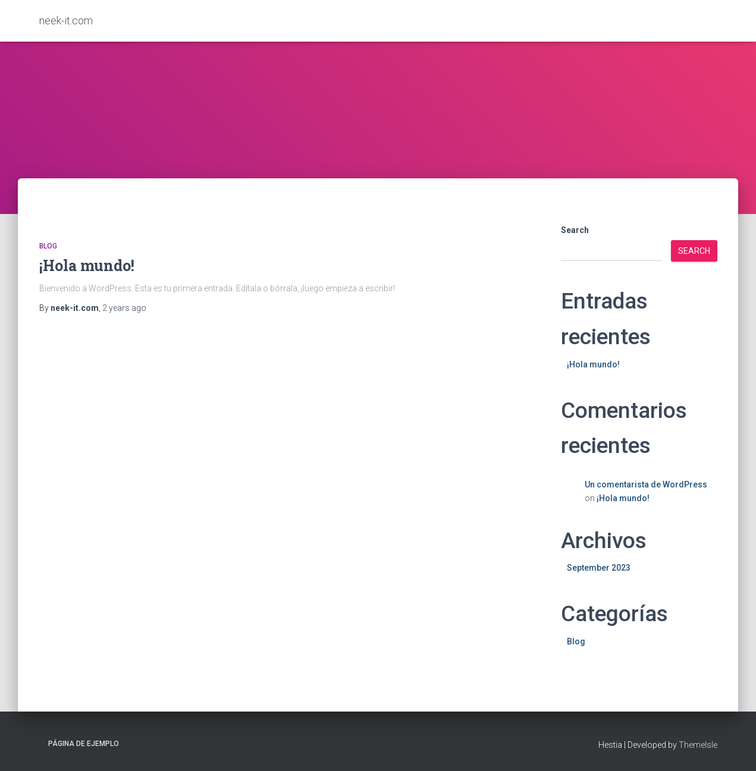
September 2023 (598, 567)
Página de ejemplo (83, 743)
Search (575, 230)
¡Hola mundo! (86, 265)
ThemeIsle (698, 745)
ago (124, 308)
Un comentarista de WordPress (646, 484)
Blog (48, 246)
